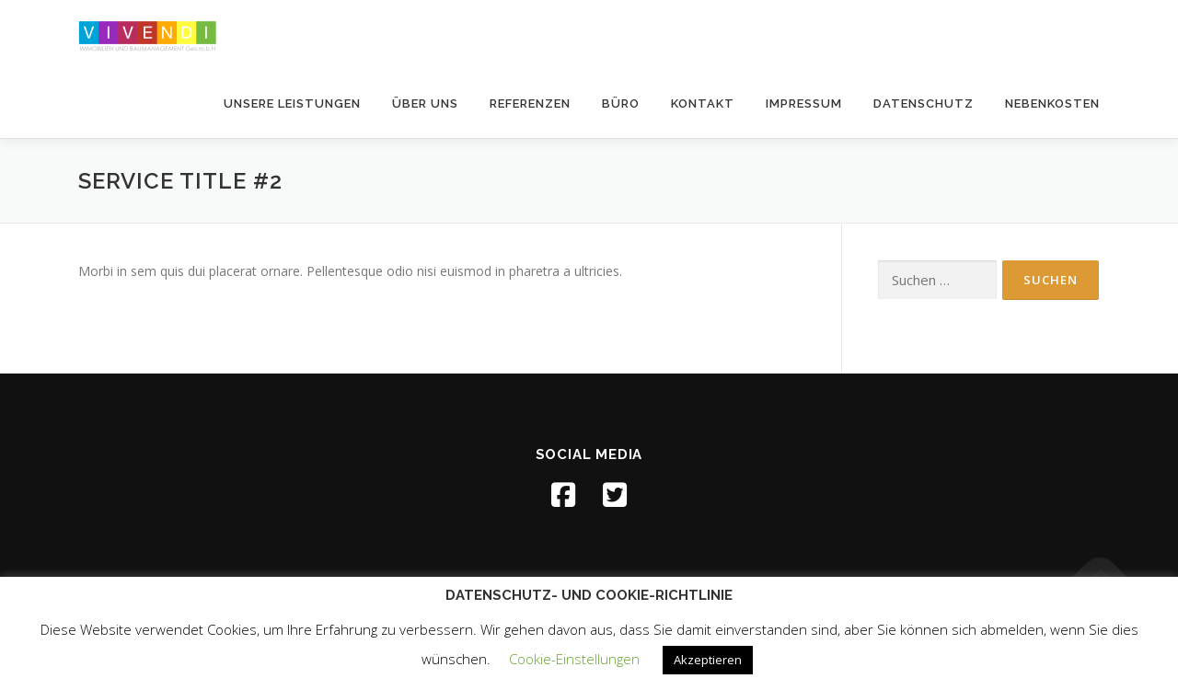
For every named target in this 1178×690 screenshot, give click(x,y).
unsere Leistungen (292, 103)
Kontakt (702, 103)
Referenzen (530, 103)
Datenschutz (923, 103)
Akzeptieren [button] (708, 659)
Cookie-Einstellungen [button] (574, 659)
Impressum (804, 103)
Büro (621, 103)
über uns (425, 103)
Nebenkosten (1052, 103)
